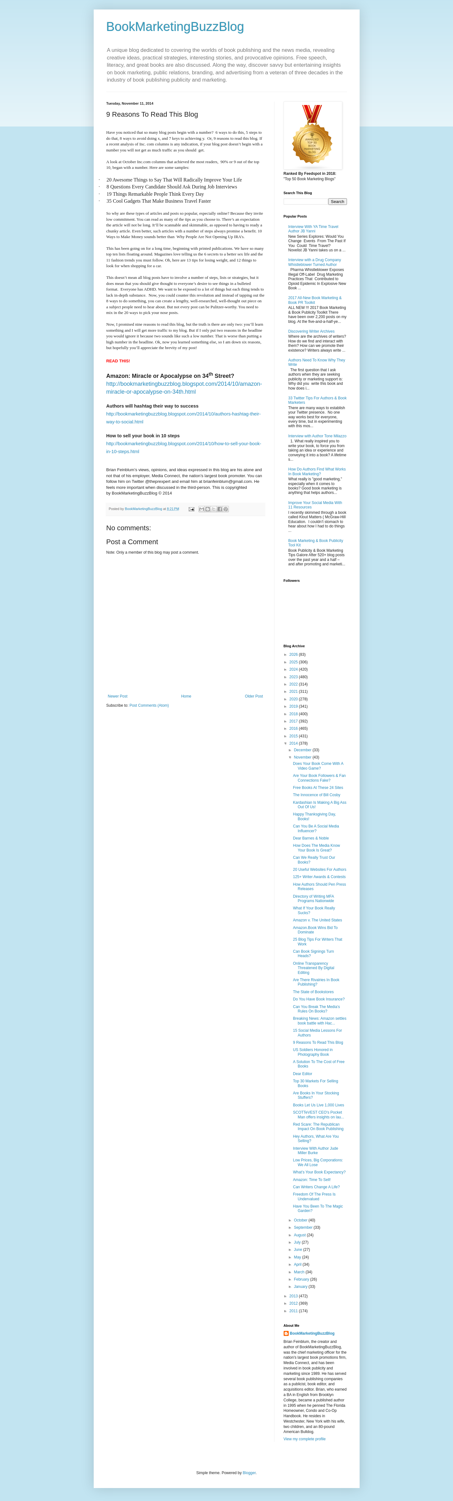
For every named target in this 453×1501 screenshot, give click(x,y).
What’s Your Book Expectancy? (319, 1172)
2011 (294, 1311)
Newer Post (118, 696)
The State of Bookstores (313, 992)
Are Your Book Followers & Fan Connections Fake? (319, 777)
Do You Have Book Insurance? (318, 999)
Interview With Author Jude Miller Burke (315, 1150)
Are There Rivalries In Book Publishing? (316, 982)
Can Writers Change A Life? (316, 1187)
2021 (294, 691)
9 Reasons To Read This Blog (318, 1042)
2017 (294, 721)
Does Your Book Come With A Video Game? (318, 765)
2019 (294, 706)
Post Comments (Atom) (149, 705)
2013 (294, 1296)
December (303, 750)
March (299, 1272)
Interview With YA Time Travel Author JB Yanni (313, 229)
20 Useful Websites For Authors (319, 869)
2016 (294, 728)
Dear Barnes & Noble (311, 838)
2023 (294, 677)
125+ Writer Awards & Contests (319, 877)
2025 (294, 662)
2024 (294, 669)
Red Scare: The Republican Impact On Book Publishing (318, 1126)
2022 (294, 684)
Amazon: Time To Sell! (311, 1180)
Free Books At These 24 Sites (318, 787)
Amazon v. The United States (317, 920)
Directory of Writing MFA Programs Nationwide (313, 898)
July (298, 1242)
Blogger (249, 1473)
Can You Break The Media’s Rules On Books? (316, 1009)
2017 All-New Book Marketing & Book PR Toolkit (315, 300)
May (298, 1257)
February (302, 1279)
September (303, 1227)
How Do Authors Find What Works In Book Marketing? (317, 471)
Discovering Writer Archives (311, 331)
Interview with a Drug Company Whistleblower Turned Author (314, 262)
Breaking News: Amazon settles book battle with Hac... (319, 1020)
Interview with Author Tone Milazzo (317, 436)
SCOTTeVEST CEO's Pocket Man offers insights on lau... (318, 1114)
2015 (294, 736)
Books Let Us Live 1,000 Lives (318, 1105)
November (303, 757)
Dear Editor (302, 1074)
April (298, 1264)
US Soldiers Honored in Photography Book (312, 1052)
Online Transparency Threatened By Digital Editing (313, 968)
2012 (294, 1303)
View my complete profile (305, 1439)
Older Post (254, 696)
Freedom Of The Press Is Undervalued (314, 1196)
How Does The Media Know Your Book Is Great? (316, 847)
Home (186, 696)
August (300, 1235)
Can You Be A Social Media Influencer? (316, 828)
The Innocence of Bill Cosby (316, 795)
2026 (294, 654)
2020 (294, 699)
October (301, 1220)
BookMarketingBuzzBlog (175, 27)
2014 (294, 743)
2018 (294, 714)
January (301, 1286)
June (298, 1249)
